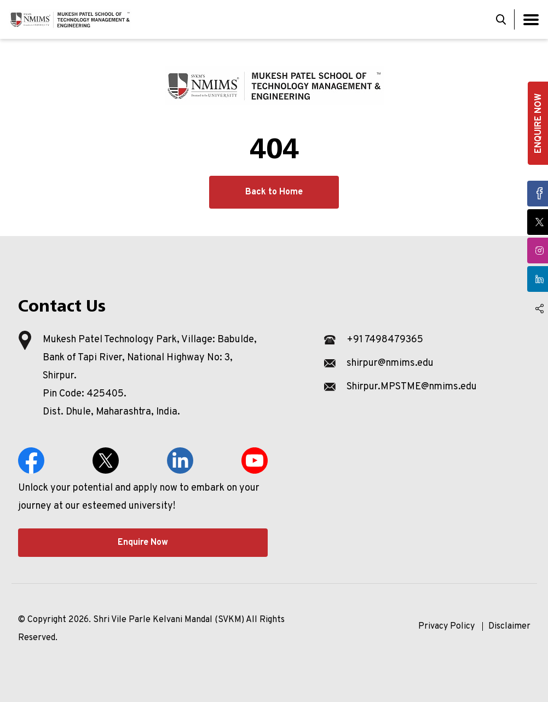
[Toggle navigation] (531, 19)
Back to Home (274, 192)
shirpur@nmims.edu (390, 363)
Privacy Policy (446, 626)
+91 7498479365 (385, 339)
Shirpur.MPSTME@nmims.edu (412, 387)
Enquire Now (143, 542)
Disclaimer (509, 626)
